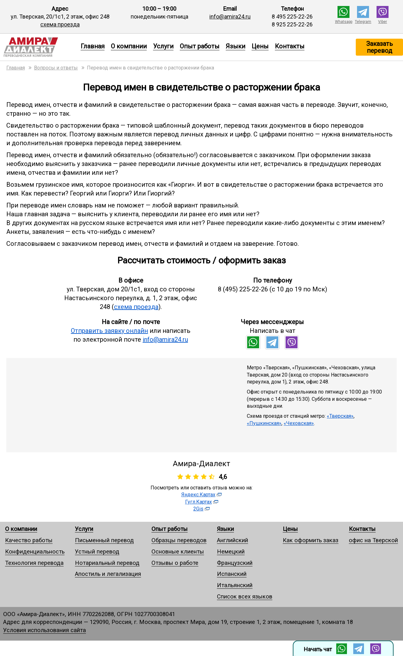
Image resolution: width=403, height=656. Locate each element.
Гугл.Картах (198, 502)
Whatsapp (343, 21)
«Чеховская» (299, 423)
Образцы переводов (179, 540)
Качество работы (29, 540)
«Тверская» (340, 416)
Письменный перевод (104, 540)
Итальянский (235, 585)
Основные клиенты (177, 551)
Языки (235, 46)
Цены (260, 46)
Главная (93, 46)
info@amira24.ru (230, 16)
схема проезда (60, 24)
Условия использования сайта (44, 630)
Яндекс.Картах (198, 495)
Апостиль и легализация (108, 574)
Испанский (232, 574)
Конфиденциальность (35, 551)
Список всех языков (244, 596)
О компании (129, 46)
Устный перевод (97, 551)
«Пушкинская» (264, 423)
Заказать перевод (379, 47)
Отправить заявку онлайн (109, 330)
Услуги (163, 46)
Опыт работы (199, 46)
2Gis (198, 509)
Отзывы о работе (174, 563)
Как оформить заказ (310, 540)
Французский (235, 563)
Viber (382, 21)
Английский (232, 540)
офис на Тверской (373, 540)
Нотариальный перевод (107, 563)
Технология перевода (34, 563)
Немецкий (231, 551)
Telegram (363, 21)
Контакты (289, 46)
